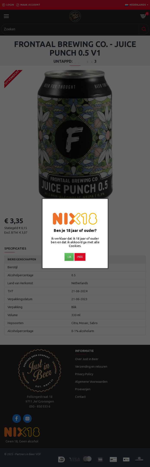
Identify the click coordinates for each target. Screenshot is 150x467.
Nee (80, 256)
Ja (69, 256)
